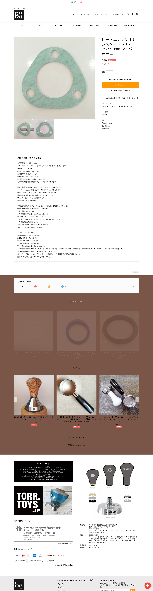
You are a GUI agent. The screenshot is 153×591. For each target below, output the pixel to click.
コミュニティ (106, 14)
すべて (24, 286)
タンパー (58, 25)
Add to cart (120, 85)
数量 (103, 72)
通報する (135, 272)
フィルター (76, 25)
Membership (118, 14)
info (22, 25)
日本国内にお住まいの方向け (120, 90)
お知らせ (95, 14)
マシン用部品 (94, 25)
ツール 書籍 (112, 25)
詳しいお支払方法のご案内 (64, 565)
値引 (40, 25)
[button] (15, 399)
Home (75, 14)
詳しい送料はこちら (66, 543)
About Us (85, 14)
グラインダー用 (130, 25)
